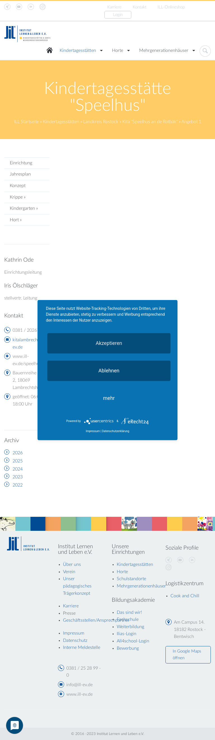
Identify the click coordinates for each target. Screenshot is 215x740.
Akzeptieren (109, 343)
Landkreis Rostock (100, 121)
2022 (18, 485)
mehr (108, 398)
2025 (18, 461)
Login (118, 15)
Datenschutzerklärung (115, 431)
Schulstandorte (131, 579)
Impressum (93, 431)
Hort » (16, 220)
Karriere (114, 7)
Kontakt (139, 7)
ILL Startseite (26, 121)
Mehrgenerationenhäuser (163, 50)
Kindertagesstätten (78, 50)
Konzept (17, 185)
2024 (18, 469)
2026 (18, 453)
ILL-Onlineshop (171, 7)
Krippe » (17, 197)
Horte (117, 50)
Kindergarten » (24, 208)
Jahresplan (20, 174)
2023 (18, 477)
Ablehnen (108, 370)
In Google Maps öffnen (187, 654)
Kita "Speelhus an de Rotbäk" (150, 121)
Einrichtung (21, 163)
